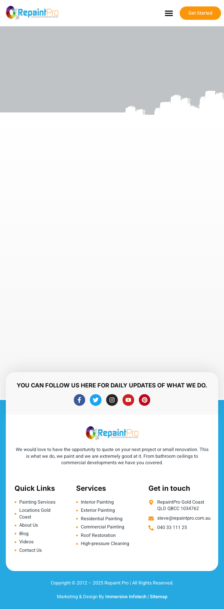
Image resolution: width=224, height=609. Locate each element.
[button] (168, 13)
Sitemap (158, 596)
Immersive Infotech (125, 596)
